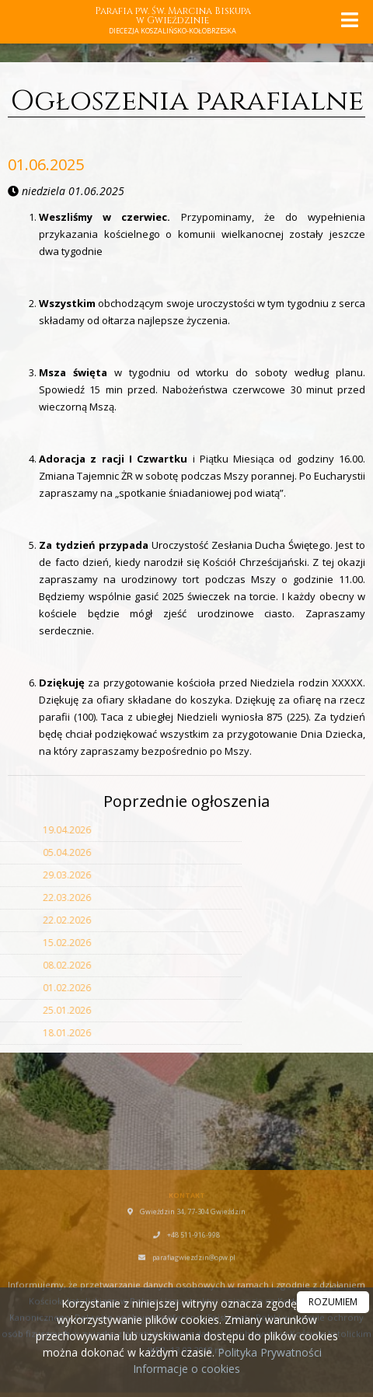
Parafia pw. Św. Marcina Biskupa (173, 21)
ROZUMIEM (333, 1301)
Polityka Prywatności (268, 1352)
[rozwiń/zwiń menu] (349, 19)
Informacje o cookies (186, 1368)
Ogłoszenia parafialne (187, 101)
